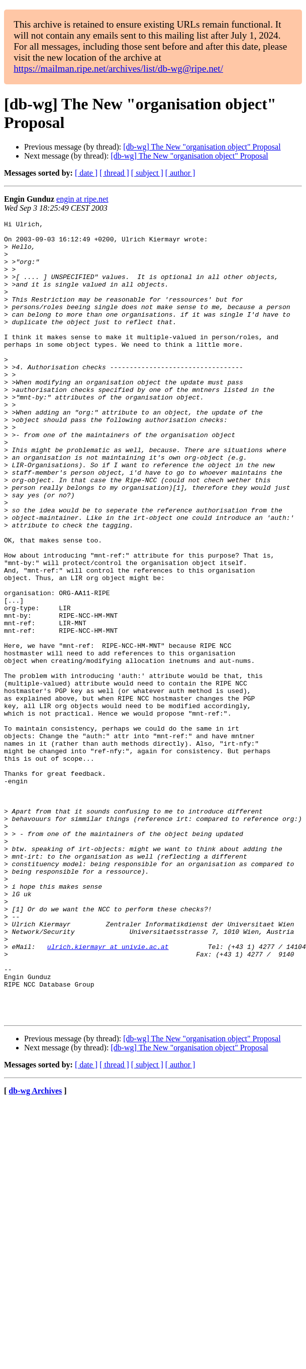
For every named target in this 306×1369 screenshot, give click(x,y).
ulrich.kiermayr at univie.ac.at (108, 1092)
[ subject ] (147, 173)
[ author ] (180, 173)
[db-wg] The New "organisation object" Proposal (201, 147)
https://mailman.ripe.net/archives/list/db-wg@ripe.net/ (118, 68)
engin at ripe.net (82, 199)
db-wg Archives (35, 1250)
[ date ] (86, 173)
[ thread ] (114, 173)
